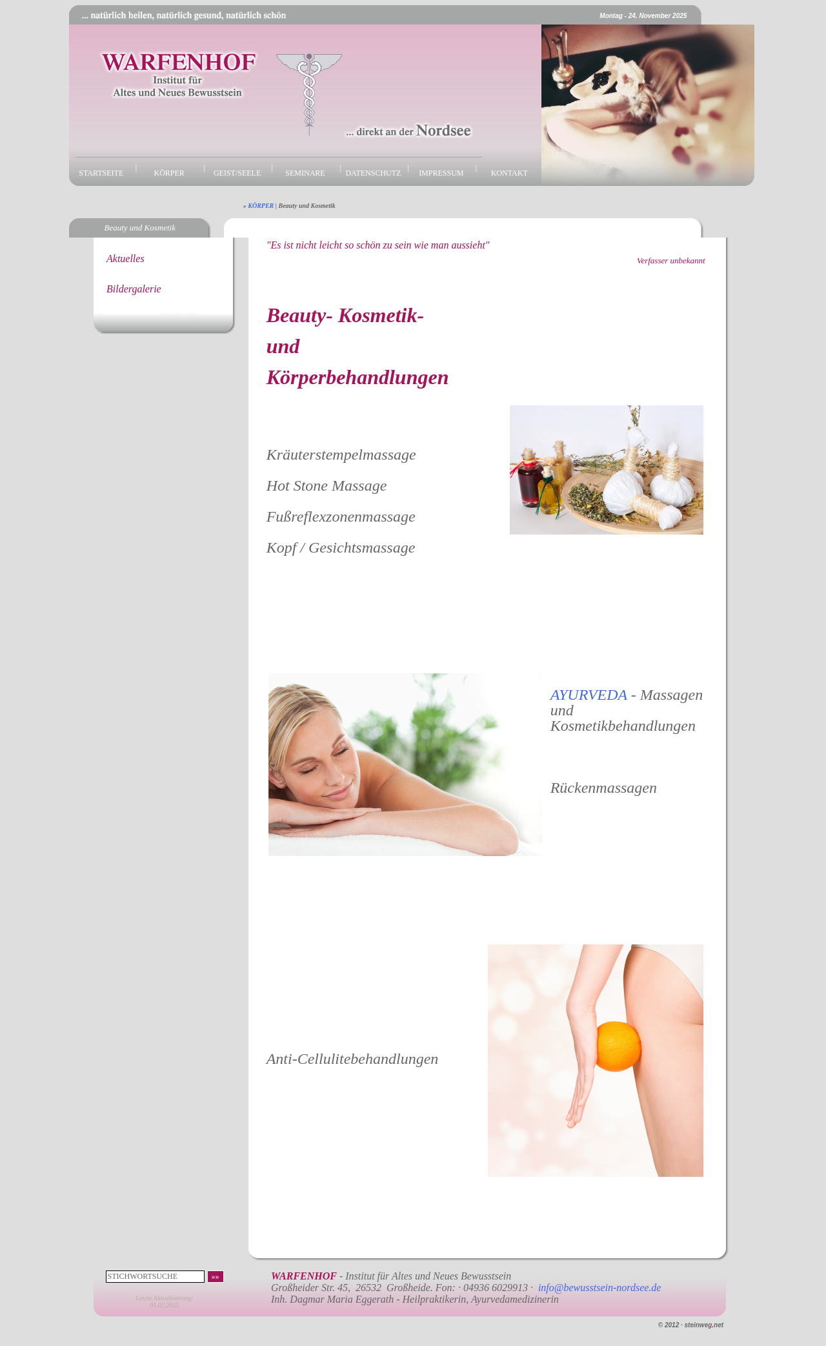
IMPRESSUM (441, 173)
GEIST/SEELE (237, 173)
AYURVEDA (590, 694)
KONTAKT (509, 173)
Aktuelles (125, 258)
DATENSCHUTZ (373, 173)
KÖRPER (169, 173)
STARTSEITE (101, 173)
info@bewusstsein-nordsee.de (599, 1287)
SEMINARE (305, 173)
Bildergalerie (133, 288)
